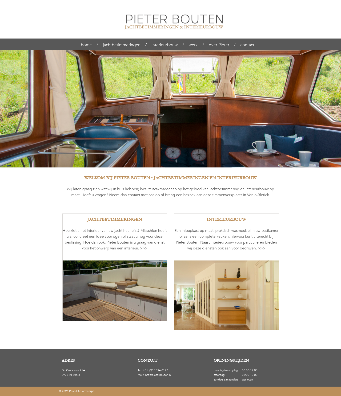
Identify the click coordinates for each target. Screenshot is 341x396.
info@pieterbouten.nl (158, 375)
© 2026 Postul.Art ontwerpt (76, 391)
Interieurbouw (226, 219)
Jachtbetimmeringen (114, 219)
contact (134, 195)
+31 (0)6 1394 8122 (155, 370)
